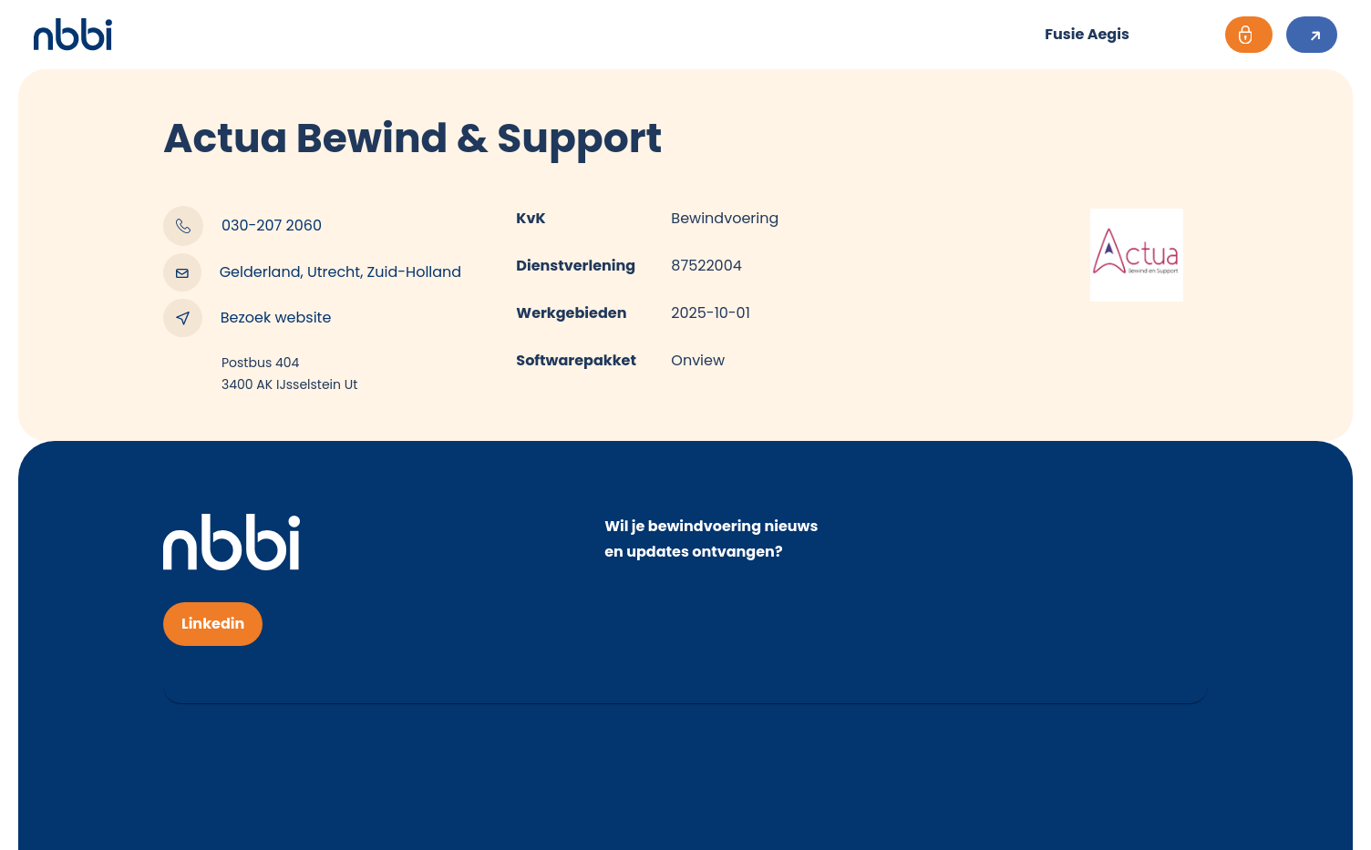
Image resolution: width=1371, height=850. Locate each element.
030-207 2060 (242, 226)
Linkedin (212, 623)
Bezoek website (247, 318)
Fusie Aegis (1087, 34)
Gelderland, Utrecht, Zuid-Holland (312, 272)
